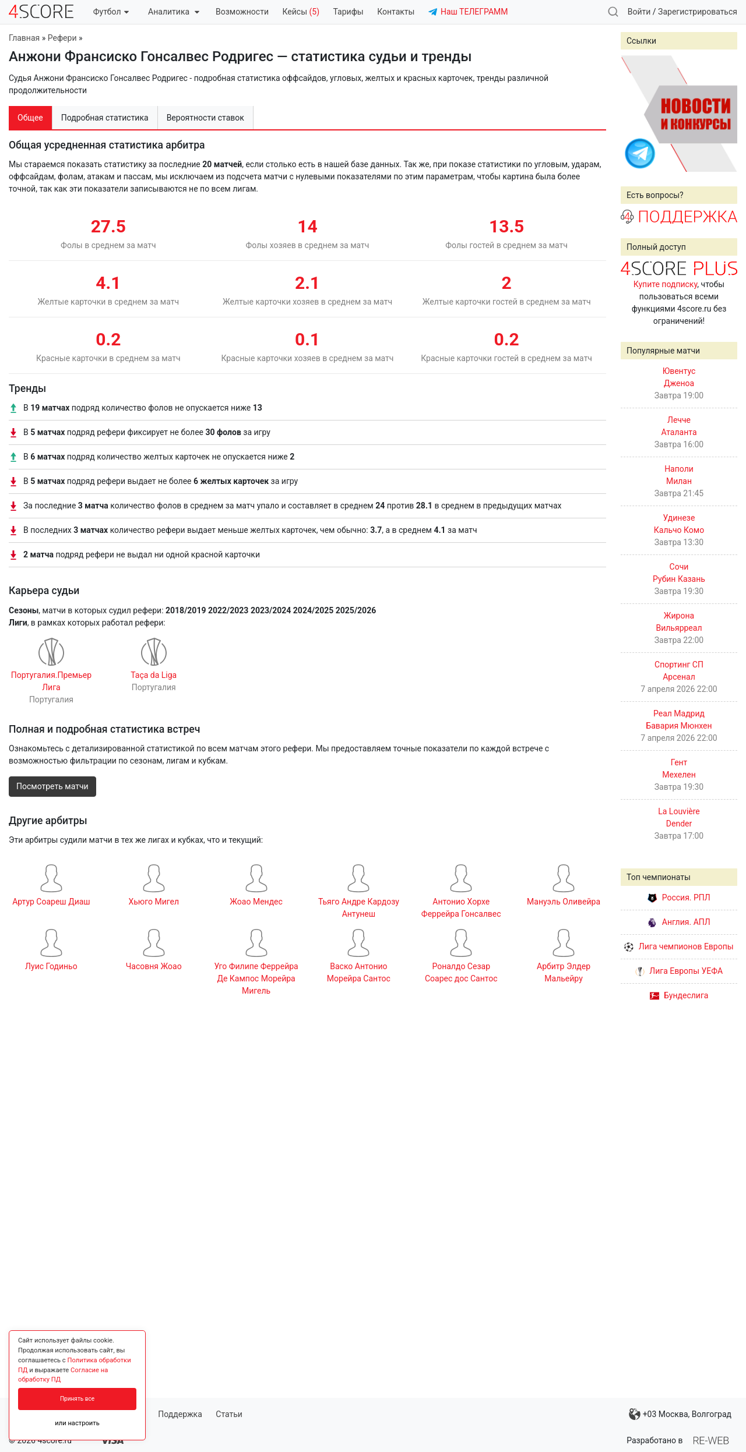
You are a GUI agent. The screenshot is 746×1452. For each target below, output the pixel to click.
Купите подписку (666, 284)
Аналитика (173, 11)
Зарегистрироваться (697, 11)
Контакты (395, 11)
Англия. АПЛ (679, 922)
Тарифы (348, 11)
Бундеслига (679, 995)
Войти (639, 11)
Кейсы (300, 11)
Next (722, 113)
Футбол (111, 11)
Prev (636, 113)
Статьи (229, 1414)
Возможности (242, 11)
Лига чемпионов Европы (678, 946)
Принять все (77, 1399)
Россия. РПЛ (679, 897)
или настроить (77, 1423)
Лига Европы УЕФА (679, 971)
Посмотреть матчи (52, 786)
